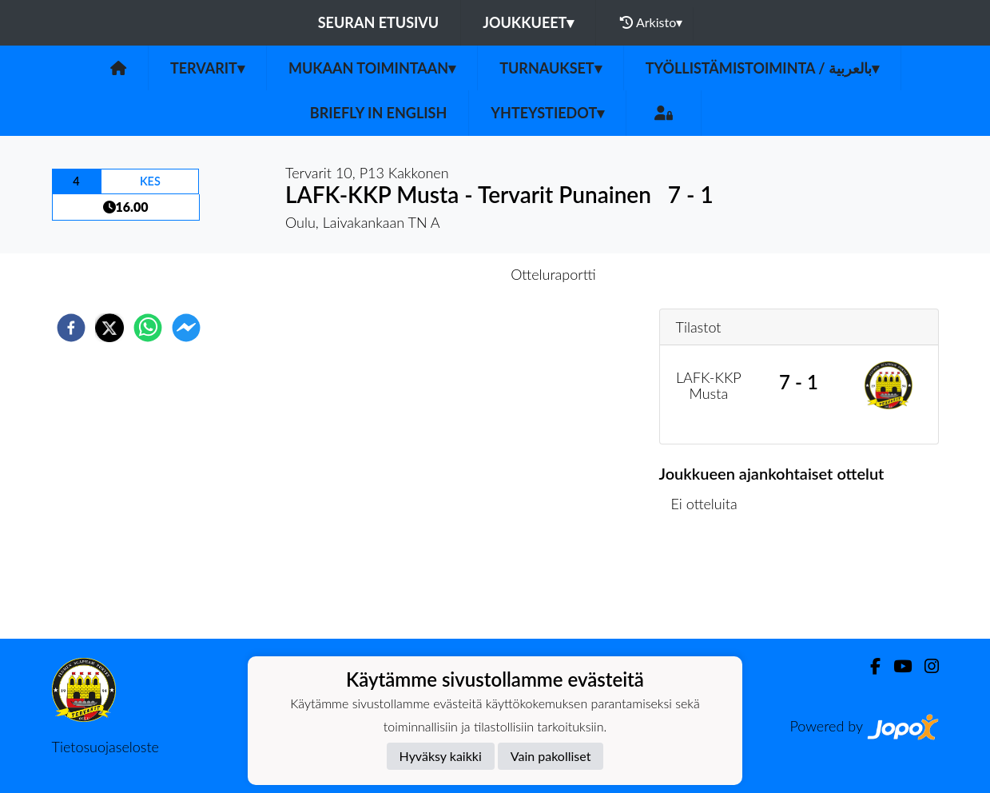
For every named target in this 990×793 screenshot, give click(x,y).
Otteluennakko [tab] (439, 274)
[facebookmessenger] (186, 327)
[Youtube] (896, 666)
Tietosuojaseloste (105, 746)
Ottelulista (711, 584)
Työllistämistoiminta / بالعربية (762, 68)
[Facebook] (869, 666)
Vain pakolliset (551, 755)
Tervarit (207, 68)
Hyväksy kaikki (441, 755)
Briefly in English (378, 113)
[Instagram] (925, 666)
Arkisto (651, 22)
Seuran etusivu (378, 22)
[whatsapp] (147, 327)
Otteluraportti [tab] (553, 274)
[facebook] (71, 327)
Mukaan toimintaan (371, 68)
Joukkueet (528, 22)
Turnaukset (550, 68)
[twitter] (109, 327)
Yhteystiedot (547, 113)
